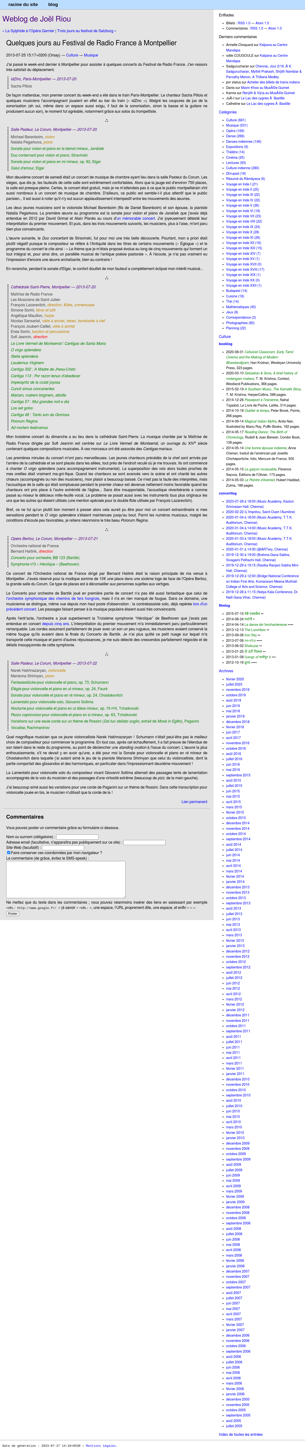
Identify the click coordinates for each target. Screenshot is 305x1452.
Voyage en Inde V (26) (242, 205)
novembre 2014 (237, 828)
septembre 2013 (238, 903)
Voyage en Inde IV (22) (243, 200)
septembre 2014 (238, 839)
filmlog (224, 605)
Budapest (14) (236, 291)
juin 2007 (233, 1303)
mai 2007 (233, 1309)
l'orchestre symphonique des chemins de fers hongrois (52, 599)
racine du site (23, 4)
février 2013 (235, 941)
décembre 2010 (237, 1079)
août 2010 (233, 1100)
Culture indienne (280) (242, 168)
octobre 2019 (236, 695)
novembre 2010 (237, 1084)
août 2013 (233, 908)
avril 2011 (233, 1058)
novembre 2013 (237, 892)
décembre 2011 (237, 1015)
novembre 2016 (237, 743)
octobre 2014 (236, 834)
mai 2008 (233, 1245)
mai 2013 (233, 925)
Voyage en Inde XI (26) (243, 237)
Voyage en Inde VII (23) (243, 216)
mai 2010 (233, 1117)
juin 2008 (233, 1239)
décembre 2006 (237, 1335)
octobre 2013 (236, 898)
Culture (225, 337)
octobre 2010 (236, 1090)
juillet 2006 (234, 1362)
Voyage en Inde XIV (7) (243, 253)
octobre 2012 (236, 962)
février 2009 (235, 1196)
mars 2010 (234, 1127)
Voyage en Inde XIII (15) (244, 248)
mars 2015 (234, 807)
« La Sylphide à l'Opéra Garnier (28, 31)
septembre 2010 (238, 1095)
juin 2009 (233, 1175)
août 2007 (233, 1293)
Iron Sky (250, 635)
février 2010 (235, 1133)
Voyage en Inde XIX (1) (243, 275)
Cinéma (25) (235, 157)
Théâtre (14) (235, 152)
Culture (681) (236, 120)
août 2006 (233, 1357)
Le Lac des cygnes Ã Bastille (263, 98)
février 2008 (235, 1261)
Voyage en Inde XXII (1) (244, 285)
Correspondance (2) (241, 317)
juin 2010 (233, 1111)
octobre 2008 (236, 1218)
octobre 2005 (236, 1410)
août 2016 (233, 754)
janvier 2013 (235, 946)
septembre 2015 (238, 775)
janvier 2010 (235, 1138)
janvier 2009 (235, 1202)
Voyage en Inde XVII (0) (244, 264)
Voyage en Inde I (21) (242, 184)
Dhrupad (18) (236, 173)
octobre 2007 (236, 1282)
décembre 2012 (237, 951)
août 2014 (233, 844)
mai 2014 (233, 860)
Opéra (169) (235, 131)
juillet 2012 (234, 978)
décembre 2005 (237, 1399)
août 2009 (233, 1165)
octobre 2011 (236, 1026)
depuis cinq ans (55, 624)
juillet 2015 (234, 786)
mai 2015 (233, 796)
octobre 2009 (236, 1154)
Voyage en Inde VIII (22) (244, 221)
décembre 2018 (237, 722)
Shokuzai (251, 646)
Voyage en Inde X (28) (242, 232)
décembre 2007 (237, 1271)
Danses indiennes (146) (243, 141)
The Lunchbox (255, 630)
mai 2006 (233, 1373)
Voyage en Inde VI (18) (243, 211)
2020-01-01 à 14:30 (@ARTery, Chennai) (257, 549)
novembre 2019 (237, 690)
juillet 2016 (234, 759)
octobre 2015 (236, 818)
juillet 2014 (234, 850)
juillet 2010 (234, 1106)
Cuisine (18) (235, 296)
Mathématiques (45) (241, 307)
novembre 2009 (237, 1149)
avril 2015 (233, 802)
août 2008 (233, 1229)
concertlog (228, 493)
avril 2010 (233, 1122)
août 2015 (233, 780)
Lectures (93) (236, 163)
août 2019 (233, 700)
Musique (91, 55)
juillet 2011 (234, 1042)
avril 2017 (233, 738)
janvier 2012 (235, 1010)
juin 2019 (233, 706)
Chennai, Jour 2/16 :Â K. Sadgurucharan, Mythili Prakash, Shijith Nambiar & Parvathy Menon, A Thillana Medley (264, 72)
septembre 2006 (238, 1351)
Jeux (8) (232, 312)
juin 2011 (233, 1047)
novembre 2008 (237, 1213)
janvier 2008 (235, 1266)
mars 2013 (234, 935)
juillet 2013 (234, 914)
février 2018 (235, 727)
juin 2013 (233, 919)
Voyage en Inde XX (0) (243, 280)
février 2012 (235, 1004)
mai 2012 (233, 988)
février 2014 (235, 876)
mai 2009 (233, 1180)
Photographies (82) (240, 323)
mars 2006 (234, 1383)
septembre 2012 (238, 967)
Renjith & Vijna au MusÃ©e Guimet (268, 93)
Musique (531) (237, 125)
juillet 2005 (234, 1426)
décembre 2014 (237, 823)
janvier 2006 (235, 1394)
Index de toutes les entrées (241, 1435)
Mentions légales (101, 1446)
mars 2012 (234, 999)
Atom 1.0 (262, 23)
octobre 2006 (236, 1346)
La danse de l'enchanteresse (265, 625)
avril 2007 (233, 1314)
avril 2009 (233, 1186)
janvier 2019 (235, 716)
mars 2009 (234, 1191)
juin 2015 (233, 791)
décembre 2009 (237, 1143)
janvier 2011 (235, 1074)
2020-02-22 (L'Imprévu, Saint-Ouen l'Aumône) (260, 512)
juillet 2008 (234, 1234)
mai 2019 (233, 711)
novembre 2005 (237, 1405)
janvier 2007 (235, 1330)
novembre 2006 (237, 1341)
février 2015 (235, 812)
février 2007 (235, 1325)
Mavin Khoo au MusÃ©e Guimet (265, 88)
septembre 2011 (238, 1031)
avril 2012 (233, 994)
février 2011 (235, 1068)
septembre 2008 (238, 1223)
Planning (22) (236, 328)
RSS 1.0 (244, 23)
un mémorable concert (136, 218)
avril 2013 (233, 930)
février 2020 (235, 679)
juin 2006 (233, 1367)
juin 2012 (233, 983)
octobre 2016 (236, 748)
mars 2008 (234, 1255)
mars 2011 (234, 1063)
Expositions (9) (237, 147)
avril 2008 (233, 1250)
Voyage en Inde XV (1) (243, 259)
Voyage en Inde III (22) (243, 195)
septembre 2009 (238, 1159)
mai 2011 (233, 1053)
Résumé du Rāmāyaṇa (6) (245, 179)
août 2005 (233, 1421)
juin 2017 (233, 732)
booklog (225, 344)
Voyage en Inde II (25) (242, 189)
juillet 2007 (234, 1298)
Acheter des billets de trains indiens (273, 82)
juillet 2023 (234, 684)
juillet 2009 (234, 1170)
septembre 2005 (238, 1415)
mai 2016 (233, 770)
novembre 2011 (237, 1021)
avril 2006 (233, 1378)
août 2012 (233, 972)
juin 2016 (233, 764)
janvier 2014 (235, 882)
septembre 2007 (238, 1287)
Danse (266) (235, 136)
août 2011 (233, 1037)
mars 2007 (234, 1319)
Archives (226, 671)
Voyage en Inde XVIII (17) (245, 269)
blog (53, 4)
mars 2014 (234, 871)
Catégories (228, 112)
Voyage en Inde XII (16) (243, 243)
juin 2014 (233, 855)
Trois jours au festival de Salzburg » (86, 31)
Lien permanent (194, 802)
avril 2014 (233, 866)
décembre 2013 (237, 887)
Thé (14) (232, 301)
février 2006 (235, 1389)
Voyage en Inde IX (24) (243, 227)
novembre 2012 (237, 956)
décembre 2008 (237, 1207)
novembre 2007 (237, 1277)
